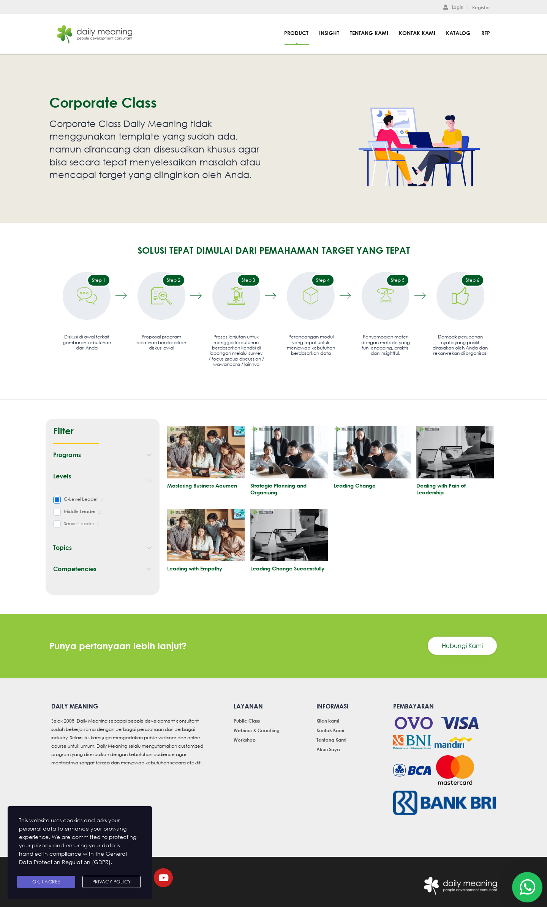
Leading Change (355, 485)
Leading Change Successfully (287, 568)
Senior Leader (79, 524)
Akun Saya (328, 749)
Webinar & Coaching (257, 730)
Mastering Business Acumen (202, 485)
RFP (485, 33)
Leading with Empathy (194, 568)
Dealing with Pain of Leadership (441, 489)
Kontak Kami (417, 33)
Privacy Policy (111, 881)
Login (453, 7)
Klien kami (327, 721)
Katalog (458, 33)
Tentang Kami (369, 33)
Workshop (245, 740)
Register (481, 7)
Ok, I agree (46, 881)
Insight (329, 33)
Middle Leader (80, 511)
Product (296, 33)
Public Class (247, 721)
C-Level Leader (81, 499)
